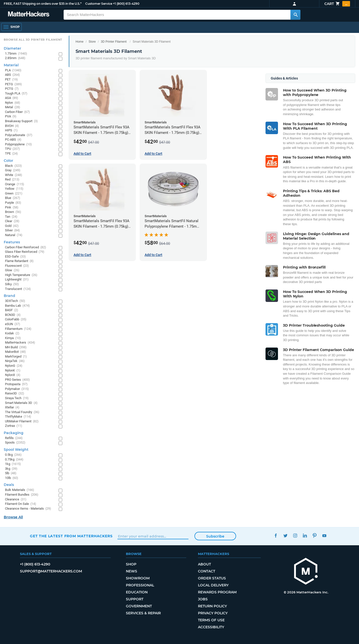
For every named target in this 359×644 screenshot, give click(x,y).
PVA (10, 116)
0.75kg (14, 459)
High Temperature (21, 275)
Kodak (12, 333)
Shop (131, 564)
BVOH (12, 126)
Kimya (13, 338)
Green (13, 193)
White (13, 175)
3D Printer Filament (113, 41)
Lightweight (17, 279)
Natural (13, 235)
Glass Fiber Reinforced (24, 252)
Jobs (203, 599)
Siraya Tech (17, 398)
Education (137, 592)
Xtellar (12, 407)
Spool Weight (16, 449)
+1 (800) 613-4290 (126, 3)
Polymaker (17, 389)
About (204, 564)
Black (13, 166)
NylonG (13, 366)
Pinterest (314, 535)
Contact (206, 571)
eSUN (12, 324)
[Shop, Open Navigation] (11, 27)
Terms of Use (211, 620)
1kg (13, 464)
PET (11, 79)
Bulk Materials (19, 490)
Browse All (13, 517)
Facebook (275, 535)
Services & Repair (143, 613)
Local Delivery (213, 585)
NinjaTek (15, 361)
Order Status (212, 578)
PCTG (12, 89)
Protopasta (16, 384)
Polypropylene (18, 144)
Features (12, 242)
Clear (12, 221)
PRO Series (17, 379)
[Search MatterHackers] (295, 15)
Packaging (13, 433)
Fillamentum (18, 329)
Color (8, 160)
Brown (13, 212)
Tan (11, 216)
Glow (12, 270)
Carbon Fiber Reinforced (25, 247)
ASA (11, 98)
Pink (11, 207)
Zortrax (13, 426)
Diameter (12, 48)
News (131, 571)
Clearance (15, 499)
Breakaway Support (21, 121)
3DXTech (15, 301)
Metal (12, 107)
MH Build (16, 347)
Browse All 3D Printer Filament (33, 39)
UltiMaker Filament (22, 421)
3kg (11, 468)
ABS (12, 75)
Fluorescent (17, 266)
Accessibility (211, 627)
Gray (12, 170)
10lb (11, 478)
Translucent (18, 289)
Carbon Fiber (17, 112)
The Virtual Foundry (22, 412)
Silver (12, 230)
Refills (14, 438)
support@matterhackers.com (51, 571)
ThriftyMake (18, 416)
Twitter (285, 535)
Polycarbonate (18, 135)
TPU (12, 149)
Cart (337, 3)
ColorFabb (15, 319)
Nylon (12, 102)
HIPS (11, 130)
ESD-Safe (15, 256)
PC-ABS (13, 139)
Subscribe (215, 536)
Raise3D (14, 393)
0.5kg (13, 455)
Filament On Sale (20, 504)
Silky (12, 284)
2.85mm (15, 58)
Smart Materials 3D (21, 403)
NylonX (12, 375)
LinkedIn (304, 535)
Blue (12, 198)
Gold (12, 226)
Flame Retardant (19, 261)
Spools (15, 442)
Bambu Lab (17, 305)
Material (11, 65)
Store (92, 41)
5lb (10, 473)
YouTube (324, 535)
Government (139, 606)
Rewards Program (217, 592)
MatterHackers (20, 342)
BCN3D (13, 315)
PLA (13, 70)
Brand (9, 295)
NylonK (12, 370)
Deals (9, 484)
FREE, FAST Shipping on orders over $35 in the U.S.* (43, 3)
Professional (140, 585)
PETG (13, 84)
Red (12, 179)
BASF (11, 310)
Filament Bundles (21, 494)
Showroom (138, 578)
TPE (11, 153)
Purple (13, 202)
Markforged (16, 356)
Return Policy (212, 606)
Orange (14, 184)
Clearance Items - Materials (28, 508)
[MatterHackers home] (29, 14)
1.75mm (16, 53)
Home (80, 41)
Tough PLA (16, 93)
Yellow (14, 188)
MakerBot (15, 352)
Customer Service (98, 3)
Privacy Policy (213, 613)
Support (134, 599)
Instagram (295, 535)
